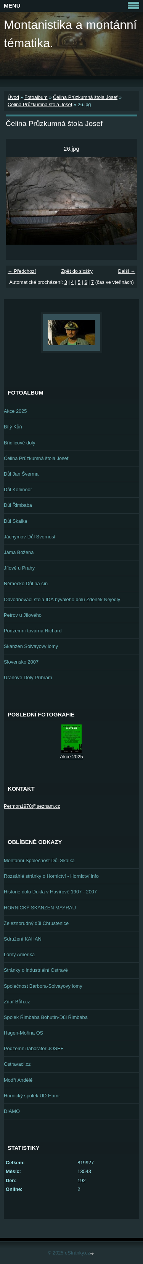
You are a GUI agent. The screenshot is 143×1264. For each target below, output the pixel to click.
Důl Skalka (15, 521)
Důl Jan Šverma (21, 474)
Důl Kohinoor (18, 489)
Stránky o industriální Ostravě (36, 970)
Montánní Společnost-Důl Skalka (39, 860)
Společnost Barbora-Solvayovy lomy (43, 986)
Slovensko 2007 (21, 662)
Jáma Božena (19, 552)
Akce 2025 (15, 411)
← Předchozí (22, 271)
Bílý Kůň (13, 427)
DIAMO (12, 1111)
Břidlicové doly (19, 443)
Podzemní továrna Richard (33, 631)
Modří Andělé (18, 1080)
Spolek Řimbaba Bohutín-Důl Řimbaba (46, 1017)
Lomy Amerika (19, 954)
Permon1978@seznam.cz (32, 806)
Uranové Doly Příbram (28, 677)
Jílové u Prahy (19, 568)
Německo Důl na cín (26, 583)
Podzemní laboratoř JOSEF (33, 1048)
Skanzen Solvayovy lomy (31, 646)
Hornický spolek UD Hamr (32, 1095)
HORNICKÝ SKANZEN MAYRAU (40, 908)
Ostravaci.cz (17, 1064)
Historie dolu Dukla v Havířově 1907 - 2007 (50, 892)
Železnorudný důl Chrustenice (36, 923)
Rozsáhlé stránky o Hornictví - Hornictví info (51, 876)
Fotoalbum (35, 97)
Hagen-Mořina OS (23, 1033)
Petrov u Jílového (23, 615)
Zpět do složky (77, 271)
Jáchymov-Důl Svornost (29, 537)
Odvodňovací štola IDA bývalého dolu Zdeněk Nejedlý (62, 599)
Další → (126, 271)
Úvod (13, 97)
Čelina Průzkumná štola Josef (85, 97)
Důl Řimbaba (18, 505)
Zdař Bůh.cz (17, 1002)
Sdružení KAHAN (23, 939)
